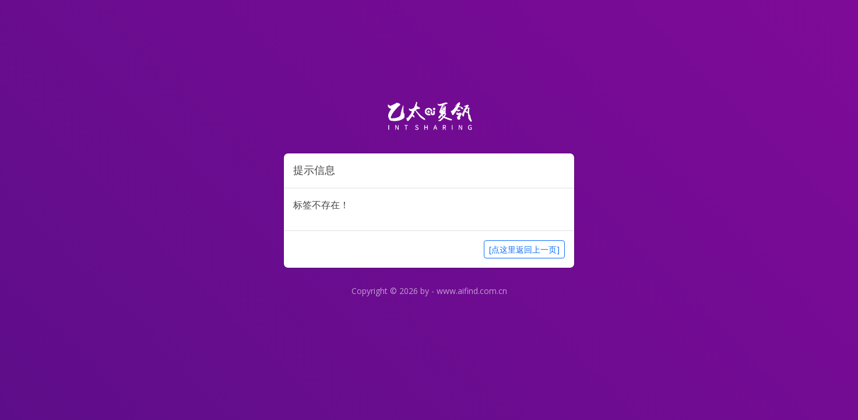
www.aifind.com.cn (472, 290)
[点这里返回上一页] (524, 249)
